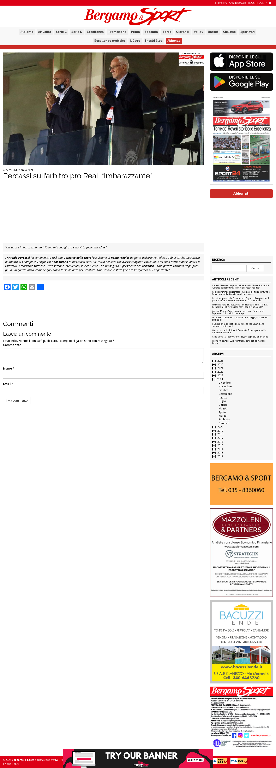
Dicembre (225, 382)
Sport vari (247, 31)
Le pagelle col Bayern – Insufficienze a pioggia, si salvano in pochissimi (240, 318)
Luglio (222, 401)
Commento (11, 345)
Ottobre (223, 390)
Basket (213, 31)
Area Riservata (237, 3)
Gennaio (224, 423)
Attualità (44, 31)
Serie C (61, 31)
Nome (7, 368)
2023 (220, 371)
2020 (220, 427)
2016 (220, 441)
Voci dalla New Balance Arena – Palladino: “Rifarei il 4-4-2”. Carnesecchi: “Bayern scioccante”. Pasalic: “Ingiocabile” (240, 306)
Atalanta (26, 31)
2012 (220, 456)
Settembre (225, 394)
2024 (220, 368)
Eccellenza (95, 31)
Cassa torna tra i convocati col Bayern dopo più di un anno (240, 337)
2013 (220, 452)
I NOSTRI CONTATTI (259, 3)
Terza (167, 31)
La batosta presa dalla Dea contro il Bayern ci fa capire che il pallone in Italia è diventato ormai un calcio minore (240, 299)
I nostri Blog (154, 40)
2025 (220, 364)
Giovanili (182, 31)
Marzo (223, 415)
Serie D (76, 31)
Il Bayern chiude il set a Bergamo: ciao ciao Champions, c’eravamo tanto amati (238, 325)
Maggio (223, 408)
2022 (220, 375)
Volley (198, 31)
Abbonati (174, 40)
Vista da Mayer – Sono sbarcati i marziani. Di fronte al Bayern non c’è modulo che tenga (238, 312)
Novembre (225, 386)
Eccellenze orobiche (109, 40)
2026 (220, 361)
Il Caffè (135, 40)
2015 (220, 445)
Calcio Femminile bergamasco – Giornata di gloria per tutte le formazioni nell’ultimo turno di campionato (241, 293)
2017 (220, 438)
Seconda (151, 31)
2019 (220, 430)
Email (7, 384)
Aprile (222, 412)
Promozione (117, 31)
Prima (135, 31)
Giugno (223, 405)
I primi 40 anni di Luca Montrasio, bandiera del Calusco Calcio (238, 342)
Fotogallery (220, 3)
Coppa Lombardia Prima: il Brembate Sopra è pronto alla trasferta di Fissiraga (239, 331)
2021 (220, 379)
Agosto (223, 397)
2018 (220, 434)
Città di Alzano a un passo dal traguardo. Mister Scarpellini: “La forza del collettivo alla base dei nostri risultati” (240, 286)
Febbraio (224, 419)
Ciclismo (229, 31)
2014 (220, 449)
